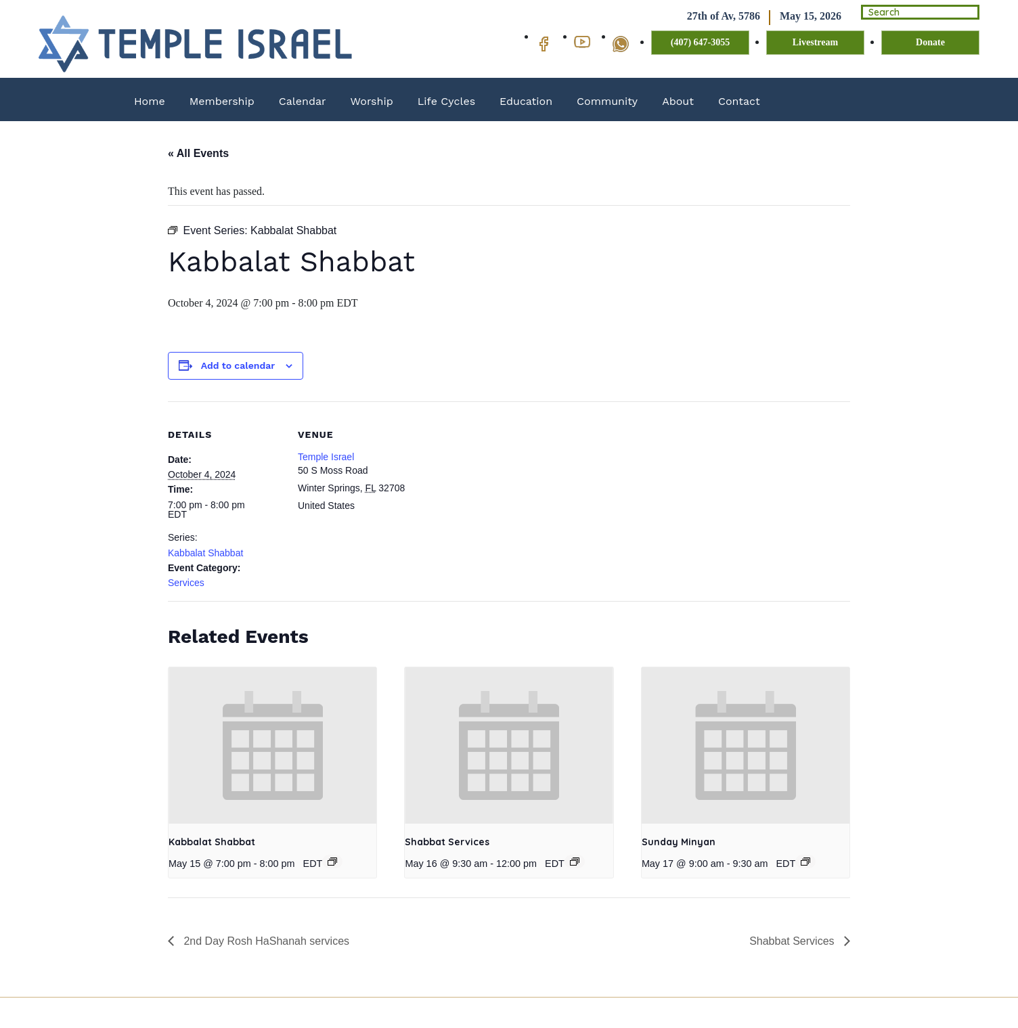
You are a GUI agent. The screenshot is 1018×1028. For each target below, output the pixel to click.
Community (607, 101)
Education (526, 101)
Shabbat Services (447, 842)
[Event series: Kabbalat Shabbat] (332, 861)
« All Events (198, 153)
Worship (372, 101)
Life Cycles (446, 101)
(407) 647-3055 (700, 43)
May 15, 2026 (795, 16)
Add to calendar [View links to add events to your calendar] (238, 365)
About (678, 101)
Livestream (815, 43)
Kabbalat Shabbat (205, 552)
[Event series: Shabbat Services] (574, 861)
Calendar (302, 101)
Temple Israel (326, 456)
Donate (930, 43)
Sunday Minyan (678, 842)
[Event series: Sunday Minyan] (805, 861)
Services (186, 582)
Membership (222, 101)
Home (149, 101)
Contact (739, 101)
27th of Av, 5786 (708, 16)
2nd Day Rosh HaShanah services (265, 941)
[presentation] (272, 745)
